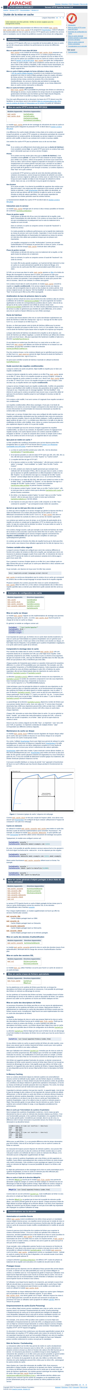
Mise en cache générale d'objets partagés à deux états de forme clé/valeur (77, 37)
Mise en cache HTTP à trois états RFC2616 (77, 28)
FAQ (70, 4)
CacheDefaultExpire (21, 339)
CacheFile (28, 981)
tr (63, 18)
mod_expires (24, 354)
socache (32, 907)
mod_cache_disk (9, 30)
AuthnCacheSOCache (34, 889)
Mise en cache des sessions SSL (20, 955)
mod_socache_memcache (16, 606)
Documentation (25, 10)
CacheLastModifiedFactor (17, 348)
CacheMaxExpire (13, 362)
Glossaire (76, 4)
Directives (65, 4)
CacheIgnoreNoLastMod (20, 485)
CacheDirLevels (33, 604)
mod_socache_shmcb (15, 897)
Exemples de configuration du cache (25, 593)
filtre (52, 272)
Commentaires (72, 52)
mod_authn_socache (15, 889)
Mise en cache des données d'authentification (25, 937)
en (57, 18)
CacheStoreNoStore (18, 499)
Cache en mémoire (14, 826)
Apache (5, 10)
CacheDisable (29, 116)
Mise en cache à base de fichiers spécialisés (76, 43)
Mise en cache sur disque (17, 613)
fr (60, 18)
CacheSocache (32, 608)
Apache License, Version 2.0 (21, 1389)
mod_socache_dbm (14, 891)
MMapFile (27, 983)
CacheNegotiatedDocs (32, 120)
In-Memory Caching (15, 1074)
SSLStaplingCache (34, 893)
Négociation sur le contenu (36, 103)
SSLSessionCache (34, 891)
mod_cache (53, 28)
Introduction (72, 25)
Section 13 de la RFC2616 (25, 60)
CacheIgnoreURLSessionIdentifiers (21, 1375)
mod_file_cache (23, 30)
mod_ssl (10, 899)
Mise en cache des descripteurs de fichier (24, 1003)
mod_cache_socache (15, 604)
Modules (57, 4)
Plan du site (83, 4)
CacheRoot (31, 602)
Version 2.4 (34, 10)
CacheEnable (29, 114)
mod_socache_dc (13, 893)
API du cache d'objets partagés (22, 73)
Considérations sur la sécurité (77, 46)
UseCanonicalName (31, 118)
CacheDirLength (33, 606)
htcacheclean (46, 30)
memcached (14, 835)
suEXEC (51, 1299)
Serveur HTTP (14, 10)
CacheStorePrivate (53, 490)
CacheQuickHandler (24, 211)
